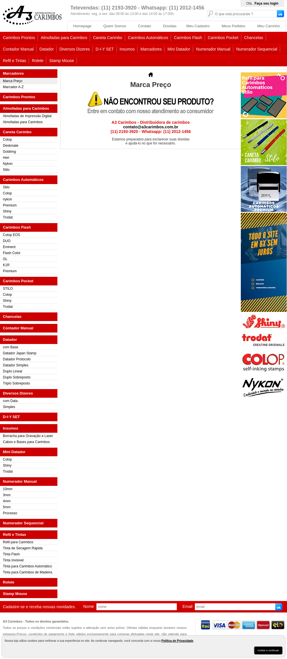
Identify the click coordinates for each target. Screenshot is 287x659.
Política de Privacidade (177, 640)
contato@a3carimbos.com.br (151, 127)
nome (88, 606)
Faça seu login (266, 3)
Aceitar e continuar (268, 650)
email (188, 606)
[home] (32, 24)
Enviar (279, 607)
